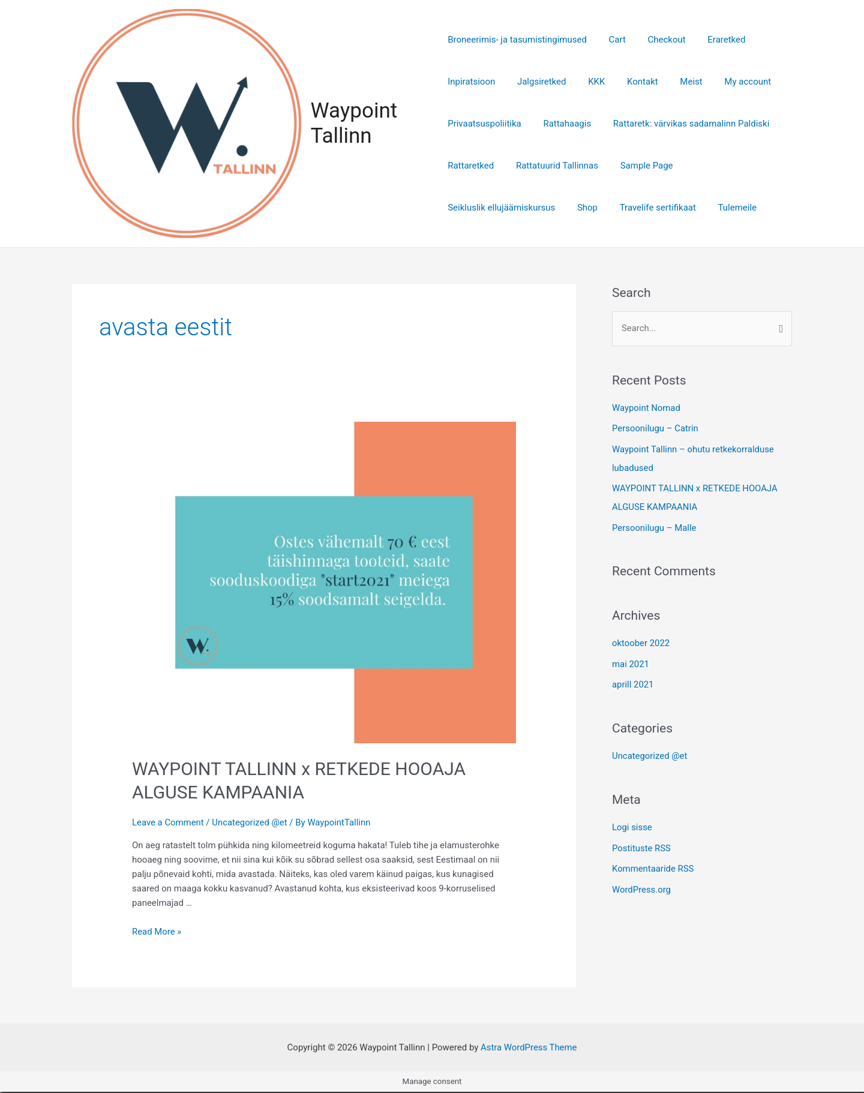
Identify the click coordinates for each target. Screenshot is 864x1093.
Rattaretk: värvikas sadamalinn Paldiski (683, 124)
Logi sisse (632, 823)
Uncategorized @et (250, 823)
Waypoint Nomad (646, 409)
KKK (588, 82)
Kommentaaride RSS (653, 863)
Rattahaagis (563, 124)
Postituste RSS (641, 844)
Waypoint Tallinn (355, 124)
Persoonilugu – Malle (654, 526)
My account (727, 82)
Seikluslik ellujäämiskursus (501, 208)
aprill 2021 (633, 681)
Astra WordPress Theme (528, 1048)
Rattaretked (471, 166)
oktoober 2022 (641, 641)
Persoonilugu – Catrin (655, 429)
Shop (583, 208)
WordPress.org (641, 884)
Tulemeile (725, 208)
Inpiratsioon (471, 82)
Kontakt (630, 82)
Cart (613, 40)
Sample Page (638, 166)
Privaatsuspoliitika (484, 124)
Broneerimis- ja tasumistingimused (517, 40)
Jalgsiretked (537, 82)
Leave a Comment (168, 823)
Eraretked (714, 40)
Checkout (658, 40)
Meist (675, 82)
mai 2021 (630, 661)
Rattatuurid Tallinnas (553, 166)
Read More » (157, 933)
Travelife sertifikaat (649, 208)
